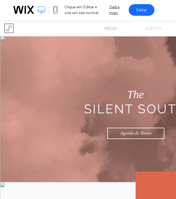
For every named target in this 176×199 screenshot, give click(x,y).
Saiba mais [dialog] (114, 9)
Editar (141, 9)
